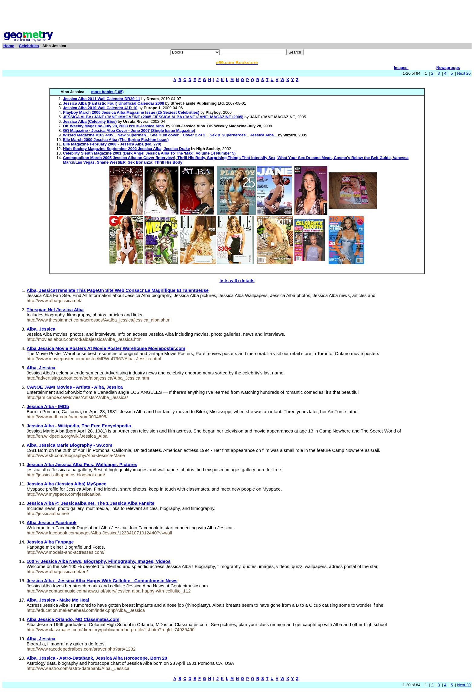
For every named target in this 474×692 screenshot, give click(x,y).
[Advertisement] (237, 16)
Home (8, 46)
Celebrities (29, 46)
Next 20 (464, 73)
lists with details (237, 280)
